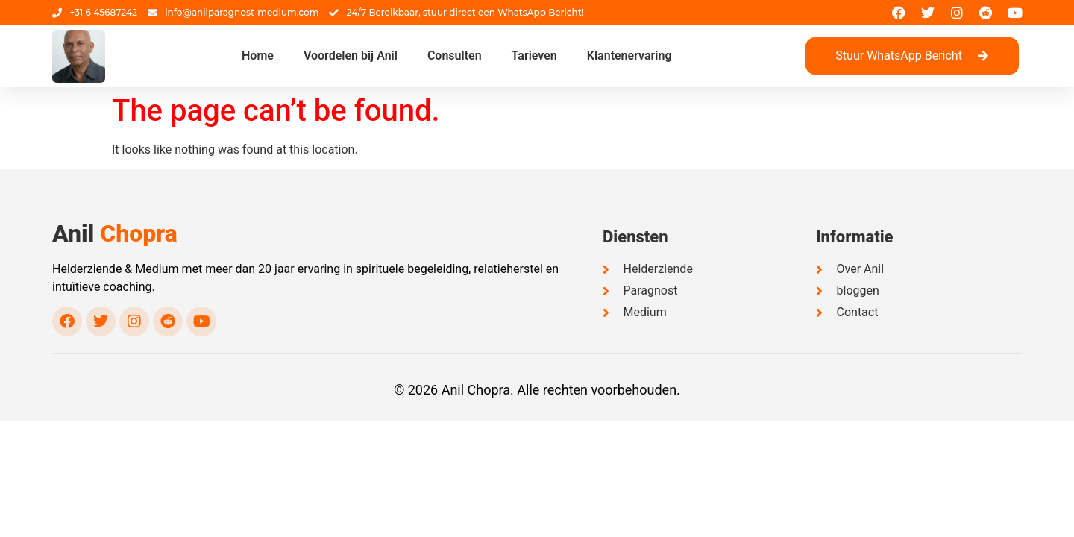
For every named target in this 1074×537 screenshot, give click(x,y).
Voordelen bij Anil (351, 55)
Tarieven (534, 55)
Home (258, 55)
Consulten (454, 55)
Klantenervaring (629, 55)
